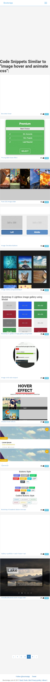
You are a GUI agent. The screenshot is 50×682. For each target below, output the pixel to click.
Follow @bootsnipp (23, 676)
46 (42, 466)
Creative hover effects (8, 421)
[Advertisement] (24, 30)
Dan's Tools (23, 680)
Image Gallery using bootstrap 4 (11, 290)
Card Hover (4, 465)
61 (42, 114)
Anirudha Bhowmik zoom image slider (13, 597)
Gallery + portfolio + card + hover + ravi (13, 554)
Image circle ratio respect (9, 378)
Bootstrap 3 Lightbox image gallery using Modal (16, 334)
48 (42, 334)
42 (42, 554)
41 (42, 598)
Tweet (34, 676)
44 (42, 510)
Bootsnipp (8, 3)
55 (42, 202)
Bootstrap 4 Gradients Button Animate (13, 509)
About (44, 680)
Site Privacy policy (34, 680)
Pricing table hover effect (9, 158)
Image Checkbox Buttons (9, 245)
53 (42, 246)
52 (42, 290)
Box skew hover (6, 114)
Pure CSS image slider (8, 201)
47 (42, 378)
